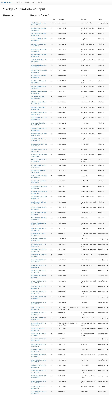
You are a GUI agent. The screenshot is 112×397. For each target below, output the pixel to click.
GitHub (40, 2)
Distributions (18, 2)
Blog (33, 2)
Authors (27, 2)
